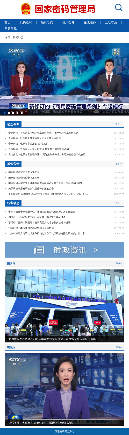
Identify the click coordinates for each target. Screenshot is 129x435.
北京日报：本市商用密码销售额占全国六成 (31, 228)
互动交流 (111, 22)
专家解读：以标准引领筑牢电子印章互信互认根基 (34, 138)
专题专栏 (10, 28)
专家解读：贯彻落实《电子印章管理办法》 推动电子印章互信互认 (43, 133)
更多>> (118, 124)
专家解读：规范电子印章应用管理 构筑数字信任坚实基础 (38, 149)
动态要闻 (13, 124)
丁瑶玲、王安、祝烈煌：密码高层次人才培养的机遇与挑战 (39, 222)
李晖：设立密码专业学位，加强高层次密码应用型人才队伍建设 (42, 211)
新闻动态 (47, 22)
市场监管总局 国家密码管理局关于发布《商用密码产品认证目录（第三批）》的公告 (48, 194)
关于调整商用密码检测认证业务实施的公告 (31, 188)
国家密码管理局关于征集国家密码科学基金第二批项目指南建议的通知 (45, 183)
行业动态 (13, 203)
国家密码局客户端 (64, 431)
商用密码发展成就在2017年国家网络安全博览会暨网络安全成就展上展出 (52, 339)
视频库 (11, 347)
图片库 (11, 263)
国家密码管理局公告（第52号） (25, 177)
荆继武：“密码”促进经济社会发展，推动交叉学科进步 (36, 217)
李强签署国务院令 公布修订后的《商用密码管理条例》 (42, 422)
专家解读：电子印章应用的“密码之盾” (28, 143)
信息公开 (68, 22)
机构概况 (26, 22)
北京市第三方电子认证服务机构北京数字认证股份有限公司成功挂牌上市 (46, 233)
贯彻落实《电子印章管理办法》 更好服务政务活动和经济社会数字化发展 (46, 154)
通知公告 (13, 163)
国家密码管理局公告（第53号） (25, 172)
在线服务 (90, 22)
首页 (7, 22)
